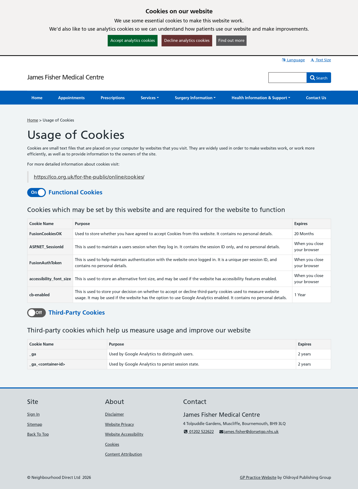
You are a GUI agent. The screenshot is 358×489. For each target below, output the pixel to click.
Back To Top (38, 434)
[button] (149, 98)
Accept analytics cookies (132, 40)
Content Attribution (123, 454)
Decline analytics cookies (187, 40)
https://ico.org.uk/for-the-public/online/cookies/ (89, 177)
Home (32, 120)
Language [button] (293, 60)
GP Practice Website (258, 477)
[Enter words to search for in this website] (287, 77)
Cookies (112, 444)
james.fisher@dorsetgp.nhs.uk (249, 431)
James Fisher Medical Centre (65, 77)
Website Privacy (119, 424)
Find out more (231, 40)
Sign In (33, 414)
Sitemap (34, 424)
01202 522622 (198, 431)
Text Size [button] (320, 60)
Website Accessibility (124, 434)
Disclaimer (114, 414)
